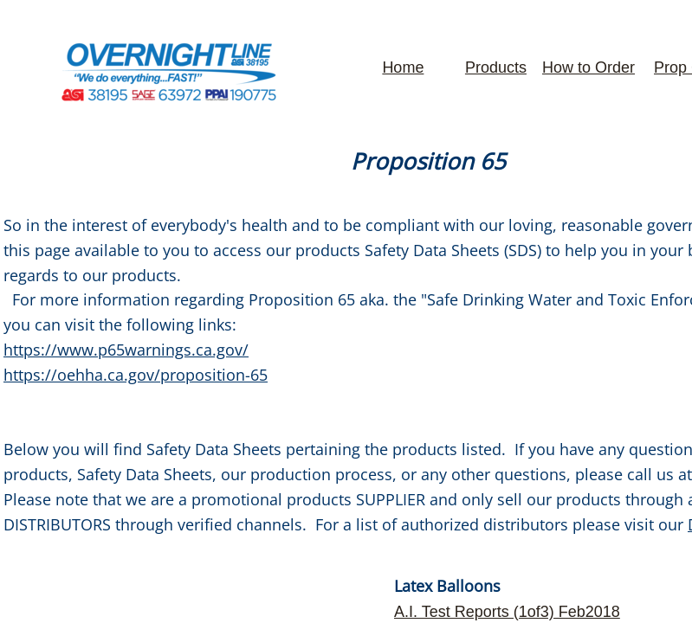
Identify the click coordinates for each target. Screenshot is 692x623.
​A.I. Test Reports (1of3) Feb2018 (507, 611)
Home (403, 67)
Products (496, 67)
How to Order (588, 67)
